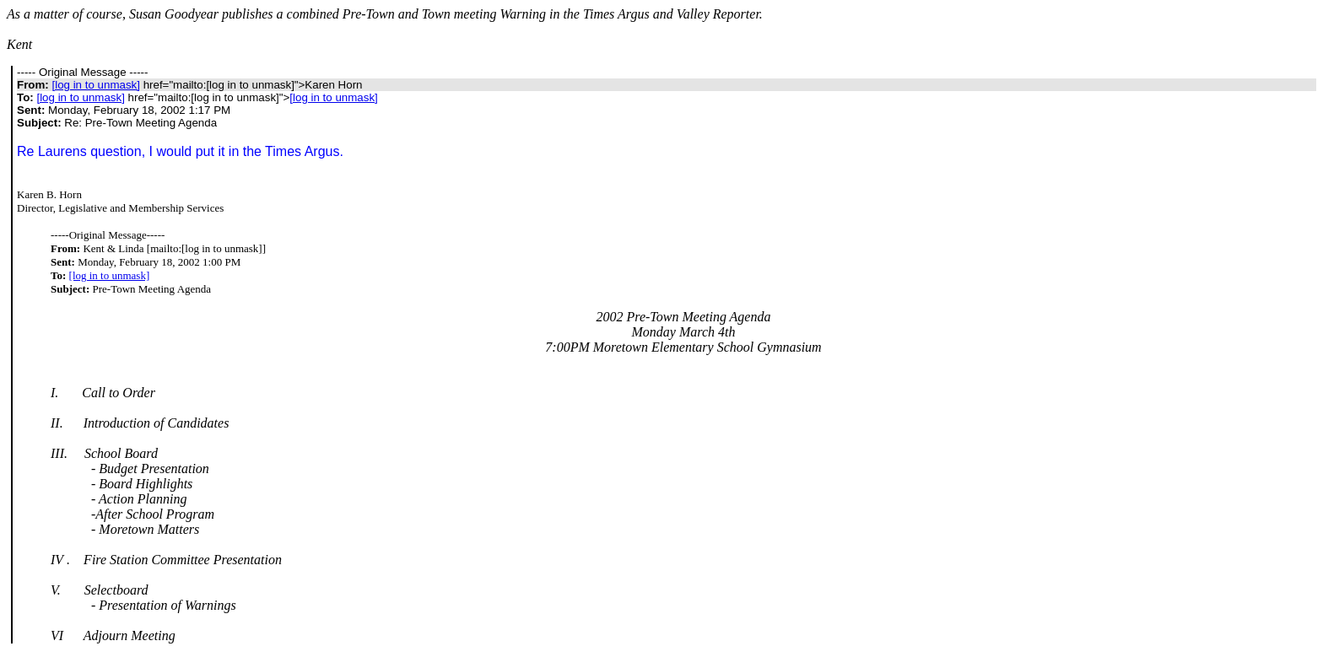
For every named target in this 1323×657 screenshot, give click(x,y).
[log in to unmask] (95, 84)
